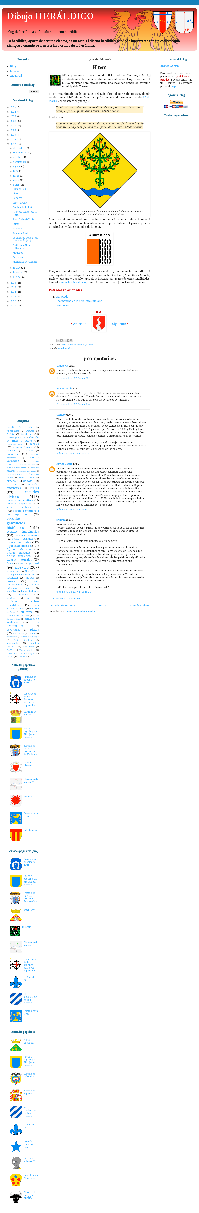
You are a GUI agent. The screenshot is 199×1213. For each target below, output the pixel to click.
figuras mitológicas (19, 556)
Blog (13, 66)
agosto (17, 166)
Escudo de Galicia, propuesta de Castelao (30, 749)
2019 (13, 134)
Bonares (17, 198)
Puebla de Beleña (23, 207)
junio (16, 175)
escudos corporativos (20, 500)
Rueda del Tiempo (30, 637)
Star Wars (28, 646)
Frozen (21, 563)
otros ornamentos (23, 624)
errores (34, 487)
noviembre (20, 152)
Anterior (79, 324)
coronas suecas (27, 477)
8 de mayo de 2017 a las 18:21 (73, 591)
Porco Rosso (18, 634)
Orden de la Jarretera (18, 615)
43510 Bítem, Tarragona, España (76, 344)
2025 (13, 107)
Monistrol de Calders (25, 261)
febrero (18, 272)
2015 (13, 287)
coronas (12, 454)
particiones (13, 629)
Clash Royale (20, 202)
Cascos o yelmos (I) (29, 1160)
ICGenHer (12, 577)
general (33, 563)
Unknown (62, 365)
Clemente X (19, 189)
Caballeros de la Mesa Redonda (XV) (25, 239)
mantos (29, 588)
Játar (15, 193)
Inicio (102, 605)
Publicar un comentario (67, 598)
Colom (29, 450)
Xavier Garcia (64, 388)
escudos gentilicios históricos (16, 523)
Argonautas (13, 431)
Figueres (18, 252)
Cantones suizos (15, 444)
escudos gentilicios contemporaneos (23, 512)
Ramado (17, 228)
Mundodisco (12, 598)
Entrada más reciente (62, 605)
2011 (13, 305)
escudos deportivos (19, 503)
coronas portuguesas (17, 474)
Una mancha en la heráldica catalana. (79, 301)
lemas (11, 581)
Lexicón (15, 71)
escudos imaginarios (23, 531)
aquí (174, 86)
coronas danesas (27, 464)
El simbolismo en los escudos (30, 998)
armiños (29, 431)
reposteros (12, 637)
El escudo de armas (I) (31, 781)
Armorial (16, 75)
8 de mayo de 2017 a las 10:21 (73, 509)
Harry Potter (32, 571)
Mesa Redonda (30, 591)
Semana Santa (21, 233)
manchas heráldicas (73, 282)
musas (30, 598)
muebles (23, 594)
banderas (26, 434)
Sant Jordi (29, 910)
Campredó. (62, 296)
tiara (9, 650)
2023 (13, 116)
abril (16, 184)
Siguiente (119, 324)
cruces (11, 481)
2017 (13, 144)
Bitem (16, 224)
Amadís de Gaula (19, 427)
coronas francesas (16, 467)
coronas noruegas (27, 471)
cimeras (11, 450)
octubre (18, 157)
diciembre (19, 148)
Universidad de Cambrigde (20, 653)
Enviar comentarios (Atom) (81, 611)
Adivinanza (30, 830)
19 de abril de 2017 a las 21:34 (74, 378)
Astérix (10, 434)
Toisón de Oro (27, 650)
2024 (13, 111)
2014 (13, 291)
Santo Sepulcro (23, 640)
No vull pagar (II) (29, 1041)
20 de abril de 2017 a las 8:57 (73, 404)
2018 (13, 139)
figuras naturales (19, 559)
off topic (26, 612)
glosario (21, 567)
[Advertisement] (23, 363)
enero (17, 276)
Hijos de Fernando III (23, 574)
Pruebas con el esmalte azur (31, 679)
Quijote (31, 633)
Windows (23, 657)
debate (27, 481)
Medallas (11, 591)
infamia (30, 578)
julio (16, 171)
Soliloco (61, 414)
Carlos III (17, 447)
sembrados (13, 643)
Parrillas (18, 257)
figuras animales (19, 542)
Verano (28, 796)
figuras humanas (18, 552)
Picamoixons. (64, 305)
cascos (30, 447)
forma (10, 563)
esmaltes (28, 538)
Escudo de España (29, 1092)
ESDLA (15, 539)
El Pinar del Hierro (30, 713)
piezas (34, 629)
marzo (17, 267)
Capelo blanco (28, 764)
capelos (34, 444)
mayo (16, 180)
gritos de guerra (14, 571)
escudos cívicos (65, 348)
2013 (13, 296)
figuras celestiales (19, 549)
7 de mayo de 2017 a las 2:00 (72, 453)
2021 (13, 125)
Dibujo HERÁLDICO (50, 16)
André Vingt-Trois (23, 219)
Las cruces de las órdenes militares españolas (30, 699)
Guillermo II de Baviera (22, 246)
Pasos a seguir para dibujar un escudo (30, 732)
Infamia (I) (28, 927)
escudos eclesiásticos (23, 507)
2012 (13, 301)
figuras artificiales (19, 546)
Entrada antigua (139, 605)
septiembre (20, 162)
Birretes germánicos (16, 437)
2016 (13, 282)
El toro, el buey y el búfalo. (29, 1195)
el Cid (12, 484)
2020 (13, 130)
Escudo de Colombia (29, 1075)
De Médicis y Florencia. (31, 1177)
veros (10, 656)
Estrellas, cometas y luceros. (29, 1144)
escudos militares (27, 535)
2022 (13, 120)
